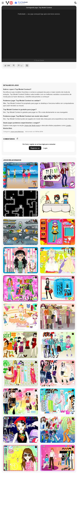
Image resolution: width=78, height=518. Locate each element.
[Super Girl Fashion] (20, 345)
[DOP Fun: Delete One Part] (57, 203)
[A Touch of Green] (20, 288)
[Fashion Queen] (57, 288)
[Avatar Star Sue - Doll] (57, 232)
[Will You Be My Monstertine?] (57, 175)
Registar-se (35, 148)
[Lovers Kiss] (20, 175)
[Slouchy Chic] (20, 401)
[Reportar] (20, 65)
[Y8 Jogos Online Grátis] (9, 2)
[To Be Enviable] (20, 458)
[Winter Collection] (57, 345)
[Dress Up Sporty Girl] (57, 373)
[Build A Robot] (20, 232)
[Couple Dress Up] (57, 458)
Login (45, 148)
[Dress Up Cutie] (20, 260)
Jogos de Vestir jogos (32, 125)
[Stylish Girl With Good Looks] (20, 430)
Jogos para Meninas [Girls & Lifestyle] (17, 131)
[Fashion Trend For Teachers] (57, 317)
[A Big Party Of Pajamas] (57, 401)
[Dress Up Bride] (57, 260)
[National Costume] (20, 373)
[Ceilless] (20, 203)
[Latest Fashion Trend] (57, 430)
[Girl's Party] (20, 317)
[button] (7, 128)
